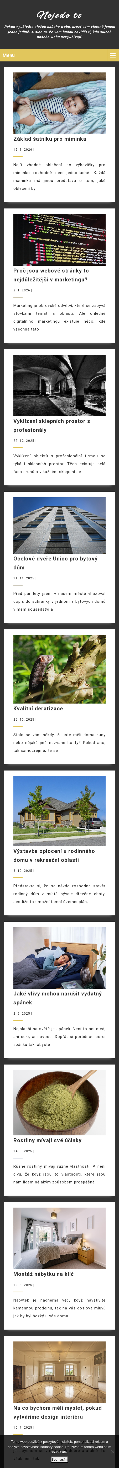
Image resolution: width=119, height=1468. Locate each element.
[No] (112, 1451)
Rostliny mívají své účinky (47, 1140)
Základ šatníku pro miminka (49, 139)
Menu (9, 55)
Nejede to (59, 15)
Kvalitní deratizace (38, 708)
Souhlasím (59, 1459)
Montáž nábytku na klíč (43, 1274)
